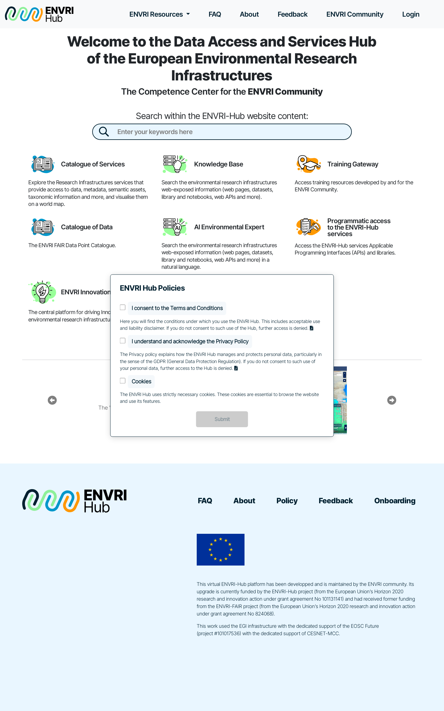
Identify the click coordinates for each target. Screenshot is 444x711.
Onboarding (395, 500)
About (249, 14)
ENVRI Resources (157, 14)
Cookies (141, 381)
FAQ (215, 14)
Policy (287, 500)
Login (411, 14)
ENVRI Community (355, 14)
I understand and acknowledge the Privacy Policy (190, 341)
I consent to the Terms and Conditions (177, 308)
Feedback (293, 14)
